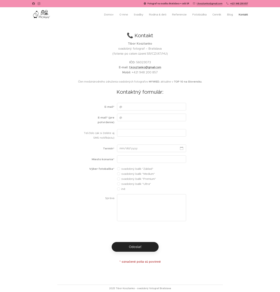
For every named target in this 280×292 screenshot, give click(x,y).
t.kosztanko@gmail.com (209, 3)
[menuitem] (108, 14)
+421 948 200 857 (239, 3)
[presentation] (144, 231)
